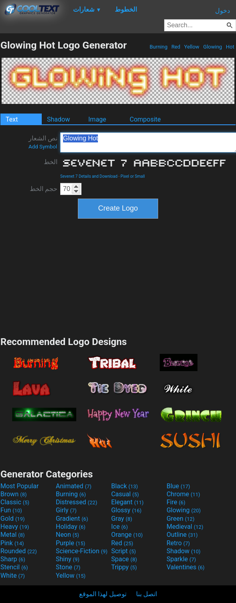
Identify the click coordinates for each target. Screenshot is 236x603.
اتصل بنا (146, 594)
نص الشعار (42, 142)
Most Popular (19, 486)
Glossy (126, 510)
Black (124, 486)
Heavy (14, 526)
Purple (70, 543)
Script (123, 551)
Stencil (14, 567)
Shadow (58, 119)
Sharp (12, 559)
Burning (158, 47)
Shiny (67, 559)
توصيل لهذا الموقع (102, 594)
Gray (121, 518)
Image (97, 119)
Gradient (72, 518)
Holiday (70, 526)
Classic (14, 502)
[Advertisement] (118, 276)
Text (12, 119)
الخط (50, 162)
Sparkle (181, 559)
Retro (178, 543)
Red (176, 47)
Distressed (76, 502)
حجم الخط (43, 189)
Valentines (186, 567)
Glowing (212, 47)
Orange (127, 534)
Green (181, 518)
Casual (125, 494)
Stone (68, 567)
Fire (176, 502)
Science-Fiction (82, 551)
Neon (67, 534)
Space (124, 559)
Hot (230, 47)
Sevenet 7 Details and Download (89, 176)
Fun (11, 510)
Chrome (183, 494)
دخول (222, 10)
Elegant (127, 502)
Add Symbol (42, 147)
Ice (119, 526)
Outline (182, 534)
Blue (178, 486)
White (12, 575)
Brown (13, 494)
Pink (12, 543)
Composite (145, 119)
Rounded (18, 551)
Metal (12, 534)
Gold (12, 518)
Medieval (185, 526)
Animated (74, 486)
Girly (66, 510)
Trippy (124, 567)
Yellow (192, 47)
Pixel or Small (132, 176)
